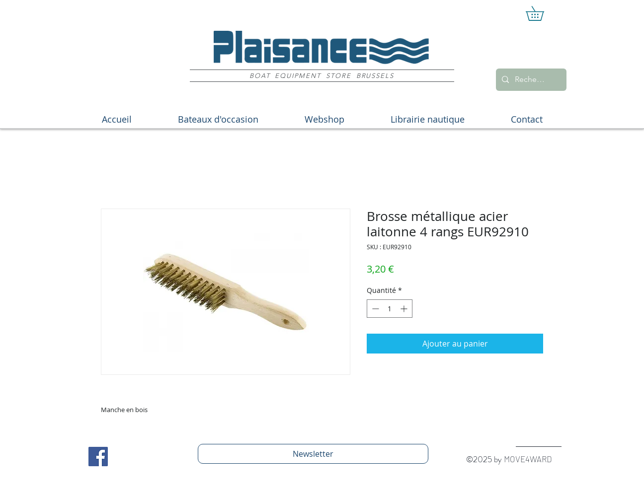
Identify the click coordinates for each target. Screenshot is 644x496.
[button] (542, 13)
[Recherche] (530, 80)
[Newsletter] (313, 454)
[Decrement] (374, 308)
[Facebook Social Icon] (98, 456)
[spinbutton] (390, 308)
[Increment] (405, 308)
